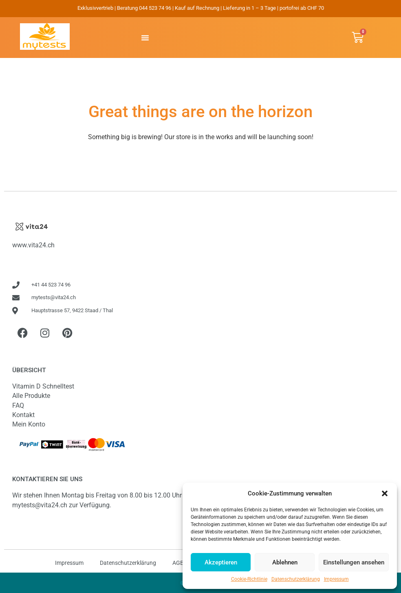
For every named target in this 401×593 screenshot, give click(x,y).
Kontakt (23, 415)
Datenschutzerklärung (295, 579)
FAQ (18, 405)
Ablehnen (284, 562)
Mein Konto (28, 424)
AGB (178, 563)
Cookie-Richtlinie (249, 579)
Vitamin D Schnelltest (43, 386)
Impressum (336, 579)
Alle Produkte (31, 396)
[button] (385, 493)
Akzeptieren (221, 562)
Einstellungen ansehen (353, 562)
